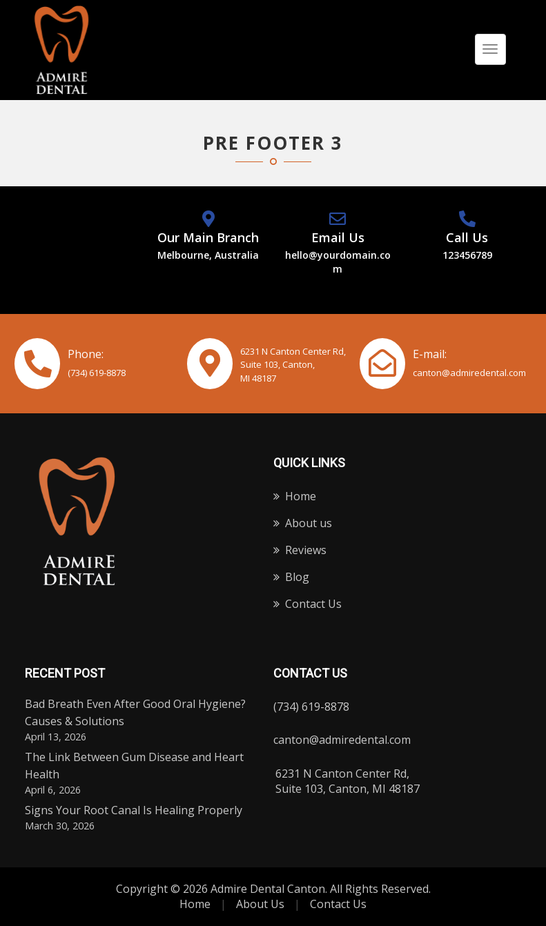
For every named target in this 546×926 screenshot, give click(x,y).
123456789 (467, 255)
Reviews (305, 550)
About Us (260, 904)
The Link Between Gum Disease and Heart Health (134, 765)
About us (308, 523)
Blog (297, 576)
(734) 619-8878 (97, 372)
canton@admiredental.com (469, 372)
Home (300, 496)
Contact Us (313, 603)
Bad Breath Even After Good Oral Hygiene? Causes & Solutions (135, 712)
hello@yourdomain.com (338, 261)
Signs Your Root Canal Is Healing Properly (133, 810)
